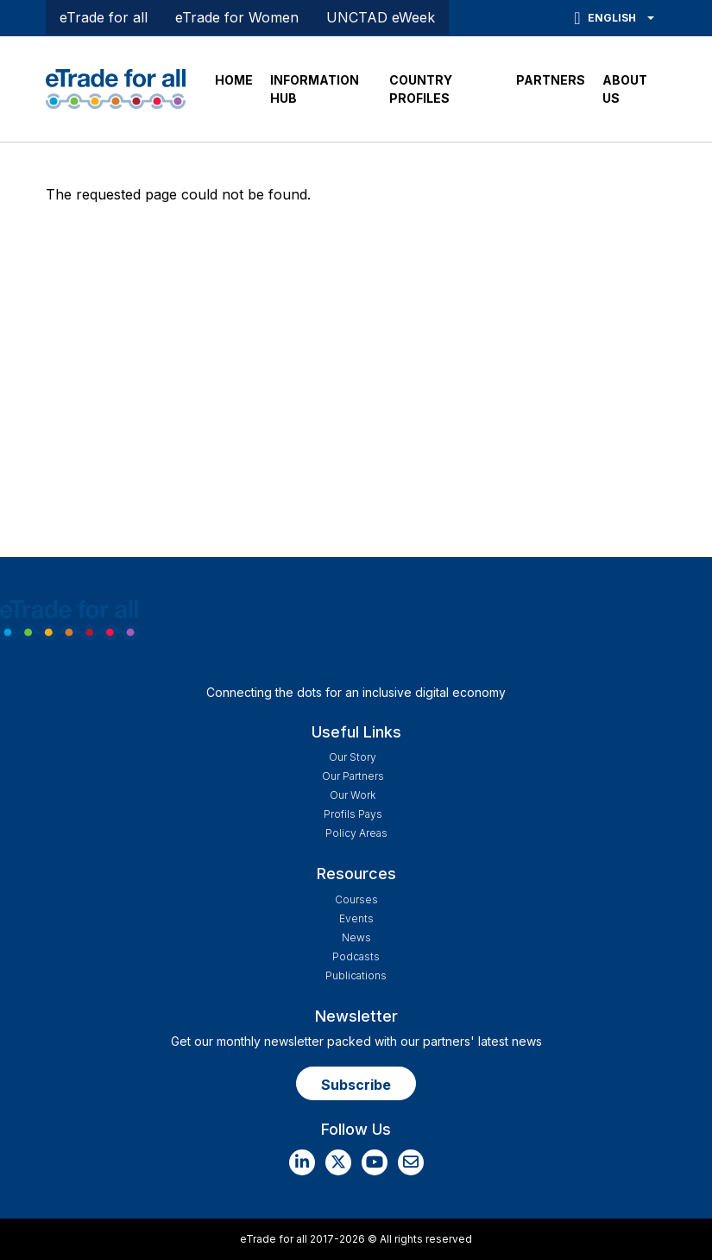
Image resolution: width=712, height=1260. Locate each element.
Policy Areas (356, 832)
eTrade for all (104, 17)
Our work (352, 794)
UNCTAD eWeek (380, 17)
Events (356, 918)
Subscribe (356, 1084)
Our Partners (353, 775)
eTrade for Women (237, 17)
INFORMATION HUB (314, 89)
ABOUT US (624, 89)
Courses (356, 899)
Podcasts (356, 956)
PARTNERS (550, 80)
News (356, 937)
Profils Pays (353, 813)
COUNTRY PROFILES (420, 89)
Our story (352, 756)
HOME (234, 80)
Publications (356, 975)
